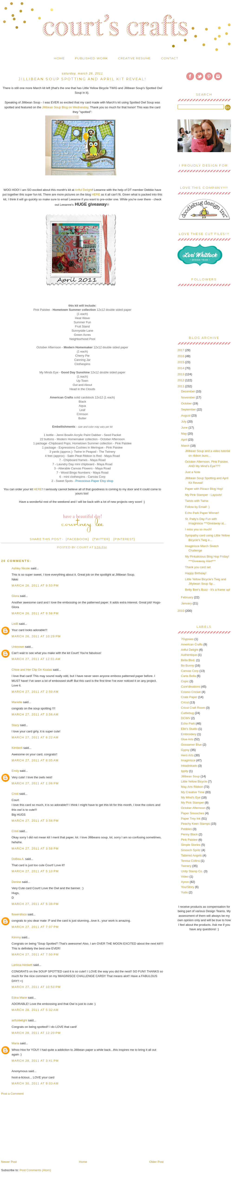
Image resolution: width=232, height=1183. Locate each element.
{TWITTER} (101, 539)
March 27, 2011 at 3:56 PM (35, 820)
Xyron (185, 882)
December (188, 391)
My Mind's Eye (190, 797)
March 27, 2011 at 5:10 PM (35, 871)
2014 (181, 368)
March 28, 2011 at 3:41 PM (35, 1060)
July (184, 421)
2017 (181, 350)
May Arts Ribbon (192, 787)
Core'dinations (190, 686)
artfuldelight (19, 1020)
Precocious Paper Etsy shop (94, 481)
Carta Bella (188, 676)
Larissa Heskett (22, 965)
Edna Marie (19, 997)
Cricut (185, 702)
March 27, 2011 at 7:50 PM (35, 954)
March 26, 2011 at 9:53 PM (35, 585)
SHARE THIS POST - (47, 539)
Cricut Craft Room (193, 707)
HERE (96, 194)
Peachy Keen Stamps (195, 823)
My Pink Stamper (192, 802)
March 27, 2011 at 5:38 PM (35, 904)
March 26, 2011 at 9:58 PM (35, 613)
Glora (15, 596)
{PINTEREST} (124, 539)
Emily (15, 771)
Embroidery (188, 734)
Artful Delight (83, 190)
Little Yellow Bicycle (194, 781)
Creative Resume (134, 58)
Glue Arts (187, 739)
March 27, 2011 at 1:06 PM (35, 783)
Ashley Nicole (21, 568)
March (185, 445)
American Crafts (192, 644)
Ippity (184, 771)
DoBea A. (18, 859)
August (186, 415)
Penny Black (189, 834)
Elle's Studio (189, 729)
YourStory (187, 887)
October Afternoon (193, 808)
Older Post (156, 1162)
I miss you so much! (198, 529)
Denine (16, 882)
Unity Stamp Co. (192, 871)
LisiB (15, 623)
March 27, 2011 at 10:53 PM (36, 987)
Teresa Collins (190, 860)
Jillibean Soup (190, 776)
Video (185, 876)
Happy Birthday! (195, 573)
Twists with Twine (196, 501)
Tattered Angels (191, 855)
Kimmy (16, 937)
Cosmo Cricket (191, 692)
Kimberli (17, 748)
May (184, 433)
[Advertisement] (36, 1127)
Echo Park (188, 723)
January (187, 603)
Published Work (91, 58)
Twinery (186, 866)
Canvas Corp (190, 671)
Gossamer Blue (191, 744)
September (189, 409)
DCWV (185, 718)
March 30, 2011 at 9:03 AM (35, 1083)
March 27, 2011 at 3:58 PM (35, 848)
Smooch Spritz (191, 850)
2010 (181, 610)
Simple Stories (190, 844)
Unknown (18, 646)
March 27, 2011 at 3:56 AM (35, 714)
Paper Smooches (192, 813)
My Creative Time (192, 792)
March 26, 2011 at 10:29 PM (36, 636)
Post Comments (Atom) (35, 1170)
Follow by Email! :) (197, 507)
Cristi (15, 793)
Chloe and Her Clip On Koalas (32, 669)
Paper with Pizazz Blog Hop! (204, 489)
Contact (169, 58)
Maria (15, 1043)
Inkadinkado (189, 765)
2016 (181, 356)
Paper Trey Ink (191, 818)
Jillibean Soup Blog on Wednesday (65, 107)
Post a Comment (12, 1093)
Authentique (189, 655)
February (187, 597)
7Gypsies (187, 639)
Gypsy (185, 750)
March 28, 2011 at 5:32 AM (35, 1010)
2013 (181, 374)
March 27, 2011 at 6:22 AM (35, 737)
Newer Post (9, 1162)
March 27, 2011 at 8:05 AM (35, 760)
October (187, 403)
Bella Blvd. (188, 660)
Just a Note (192, 472)
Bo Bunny (187, 665)
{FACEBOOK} (77, 539)
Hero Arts (187, 755)
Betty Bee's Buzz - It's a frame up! (207, 589)
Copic (185, 681)
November (188, 397)
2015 (181, 362)
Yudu (184, 892)
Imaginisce (188, 760)
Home (59, 58)
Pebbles (186, 829)
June (185, 427)
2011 (181, 386)
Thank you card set (198, 567)
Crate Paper (189, 697)
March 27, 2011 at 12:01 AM (36, 659)
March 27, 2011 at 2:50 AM (35, 691)
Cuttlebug (187, 713)
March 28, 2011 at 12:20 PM (36, 1033)
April (184, 439)
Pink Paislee (189, 839)
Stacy (15, 725)
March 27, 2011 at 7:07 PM (35, 927)
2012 (181, 380)
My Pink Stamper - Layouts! (203, 495)
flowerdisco (19, 914)
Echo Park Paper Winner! (202, 513)
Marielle (17, 702)
